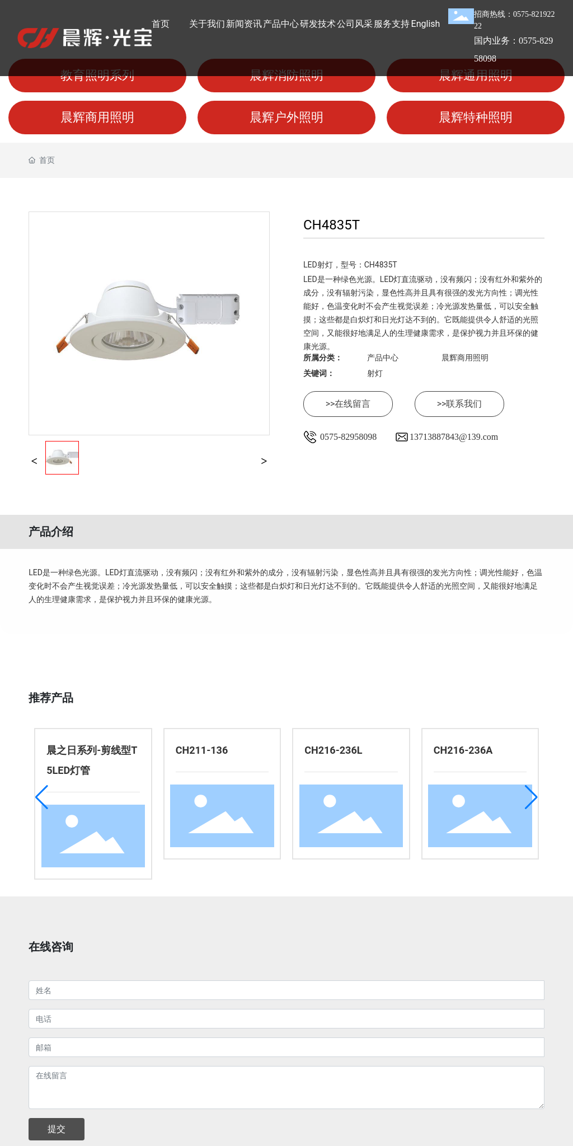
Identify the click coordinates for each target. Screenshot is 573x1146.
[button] (41, 797)
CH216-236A (463, 750)
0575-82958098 (348, 437)
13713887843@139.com (454, 437)
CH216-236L (333, 750)
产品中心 (382, 357)
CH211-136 (202, 750)
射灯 (375, 373)
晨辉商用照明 (465, 357)
